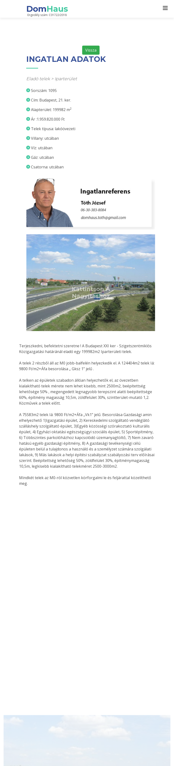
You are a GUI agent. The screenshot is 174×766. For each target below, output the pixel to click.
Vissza (93, 61)
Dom (47, 9)
